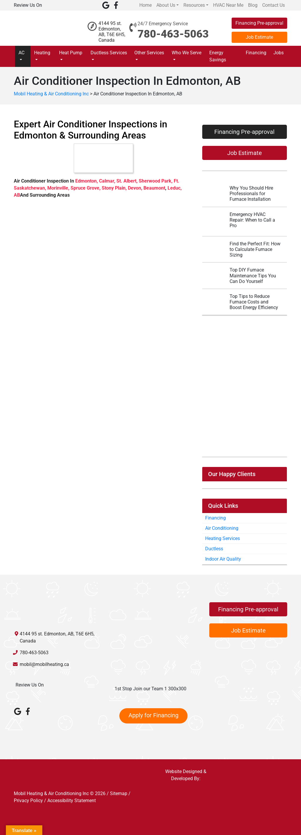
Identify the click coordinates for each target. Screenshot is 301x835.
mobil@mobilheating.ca (44, 664)
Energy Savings (217, 56)
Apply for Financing (153, 715)
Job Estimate (259, 37)
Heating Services (222, 538)
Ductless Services (109, 52)
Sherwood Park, (156, 181)
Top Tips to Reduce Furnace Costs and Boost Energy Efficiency (254, 301)
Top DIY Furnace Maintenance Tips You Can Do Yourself (253, 275)
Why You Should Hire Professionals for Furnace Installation (251, 193)
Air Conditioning (221, 528)
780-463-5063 (173, 34)
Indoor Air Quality (223, 559)
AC (21, 52)
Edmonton (86, 181)
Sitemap (118, 793)
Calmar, (107, 181)
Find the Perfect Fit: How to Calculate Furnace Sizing (255, 249)
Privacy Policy (28, 800)
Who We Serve (186, 52)
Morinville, (59, 188)
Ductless (214, 548)
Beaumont (154, 188)
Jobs (278, 52)
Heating (42, 52)
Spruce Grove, (86, 188)
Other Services (149, 52)
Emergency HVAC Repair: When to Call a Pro (252, 220)
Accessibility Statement (71, 800)
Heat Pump (70, 52)
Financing (256, 52)
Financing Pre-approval (259, 23)
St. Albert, (127, 181)
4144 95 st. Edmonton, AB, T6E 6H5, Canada (111, 32)
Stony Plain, (115, 188)
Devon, (135, 188)
